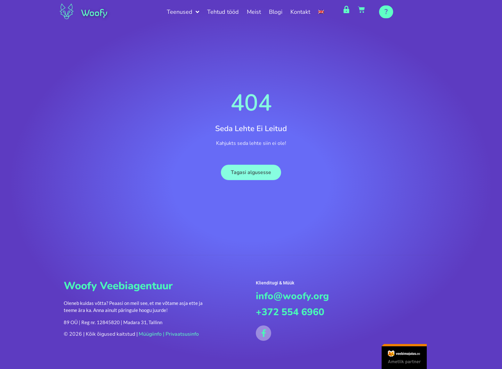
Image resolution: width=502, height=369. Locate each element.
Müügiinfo (150, 335)
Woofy (97, 12)
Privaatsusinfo (182, 335)
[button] (386, 11)
